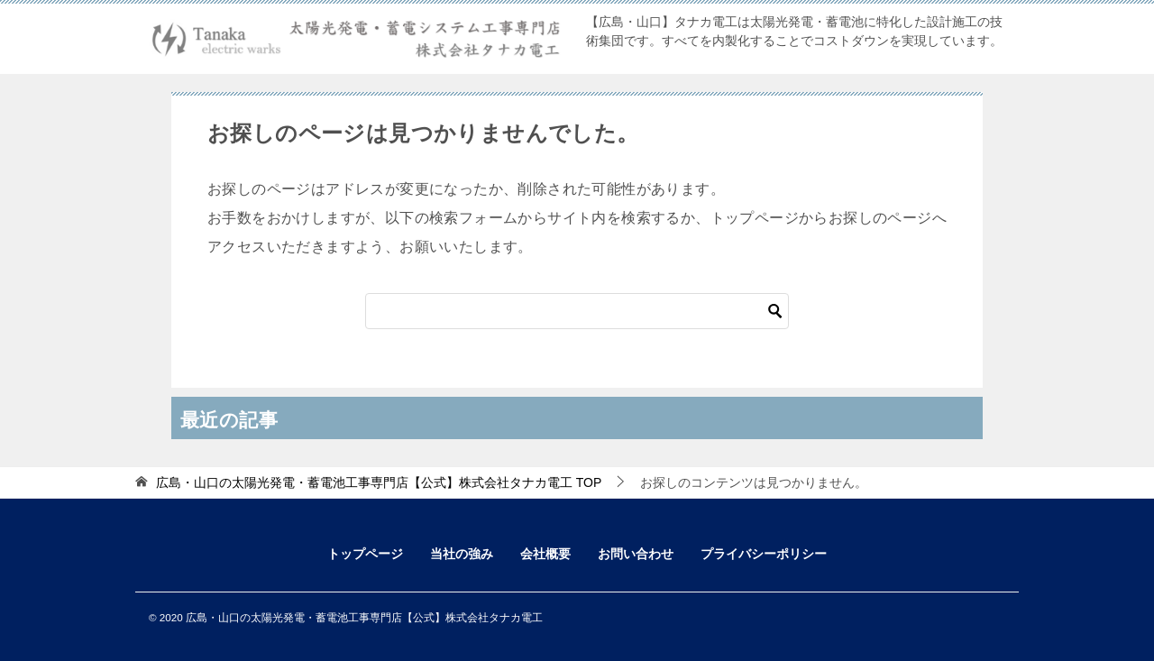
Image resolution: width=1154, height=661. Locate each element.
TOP (378, 482)
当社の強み (461, 553)
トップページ (365, 553)
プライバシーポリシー (764, 553)
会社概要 (545, 553)
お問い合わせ (635, 553)
